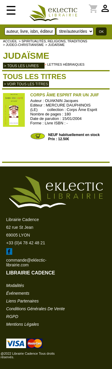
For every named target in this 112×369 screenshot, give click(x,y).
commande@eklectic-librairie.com (26, 262)
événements (18, 293)
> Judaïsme (55, 45)
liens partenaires (22, 301)
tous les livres (23, 66)
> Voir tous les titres (26, 84)
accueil (10, 41)
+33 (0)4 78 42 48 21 (25, 242)
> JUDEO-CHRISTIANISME (23, 45)
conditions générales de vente (35, 308)
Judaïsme (26, 56)
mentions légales (22, 324)
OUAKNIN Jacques (61, 100)
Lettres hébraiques (66, 64)
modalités (15, 285)
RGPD (12, 316)
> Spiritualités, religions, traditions (53, 41)
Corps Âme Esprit (82, 109)
